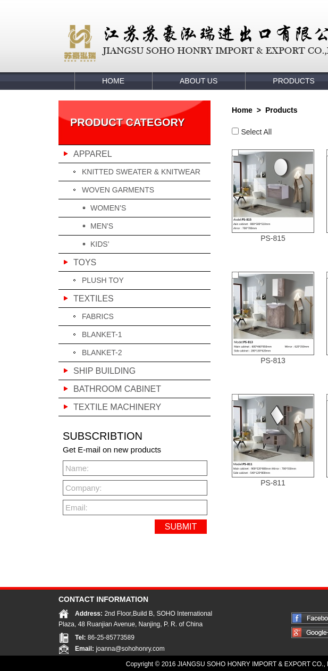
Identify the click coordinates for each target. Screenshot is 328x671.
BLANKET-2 (102, 352)
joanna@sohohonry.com (130, 648)
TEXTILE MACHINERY (117, 407)
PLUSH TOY (103, 280)
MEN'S (101, 226)
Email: (76, 507)
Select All (256, 132)
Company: (81, 487)
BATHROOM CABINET (117, 388)
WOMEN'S (108, 208)
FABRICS (98, 316)
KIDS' (99, 244)
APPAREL (92, 153)
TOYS (84, 262)
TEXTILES (93, 298)
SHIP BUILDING (104, 370)
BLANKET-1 (102, 334)
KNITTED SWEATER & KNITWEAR (141, 171)
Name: (77, 468)
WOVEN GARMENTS (118, 190)
